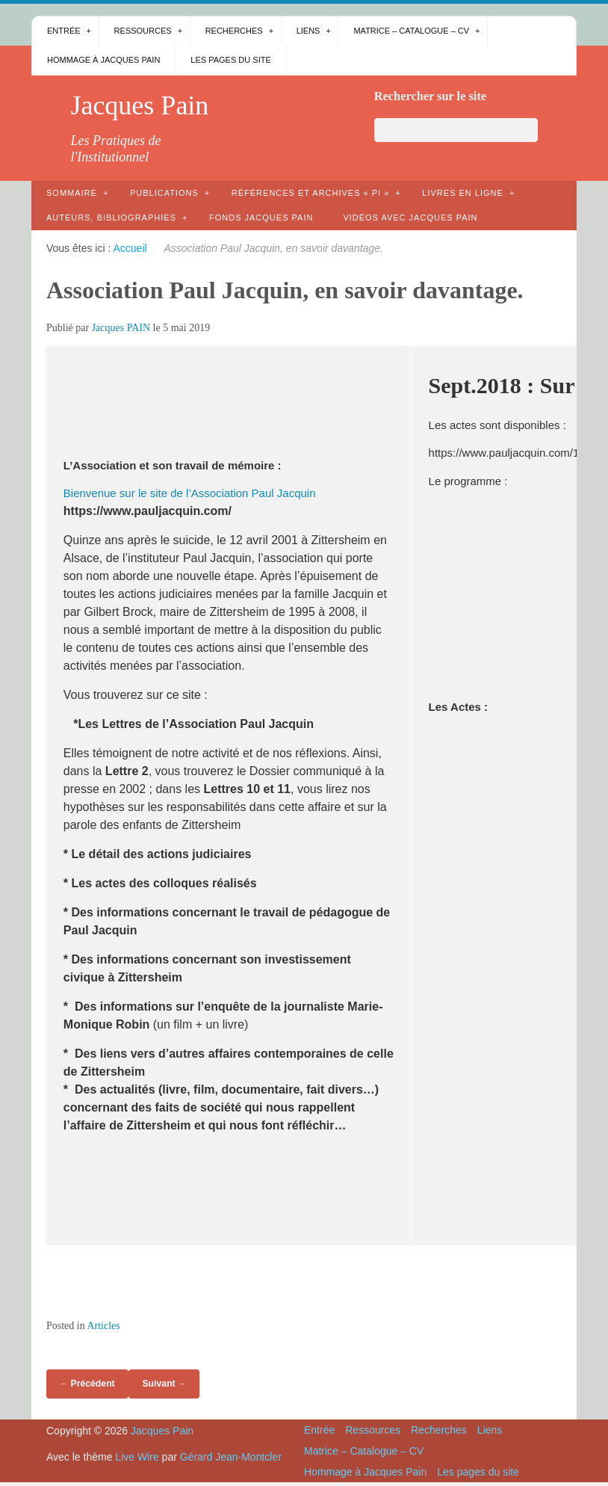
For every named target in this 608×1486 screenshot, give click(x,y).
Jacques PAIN (121, 327)
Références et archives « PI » (311, 192)
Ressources (143, 30)
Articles (103, 1325)
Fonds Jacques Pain (261, 217)
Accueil (130, 248)
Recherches (234, 30)
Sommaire (71, 192)
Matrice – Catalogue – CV (411, 30)
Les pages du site (230, 59)
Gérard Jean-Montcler (231, 1457)
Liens (308, 30)
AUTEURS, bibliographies (111, 217)
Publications (164, 192)
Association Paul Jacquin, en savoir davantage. (285, 290)
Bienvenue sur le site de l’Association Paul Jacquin (189, 493)
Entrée (64, 30)
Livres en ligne (462, 192)
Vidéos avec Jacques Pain (410, 217)
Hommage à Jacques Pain (103, 59)
